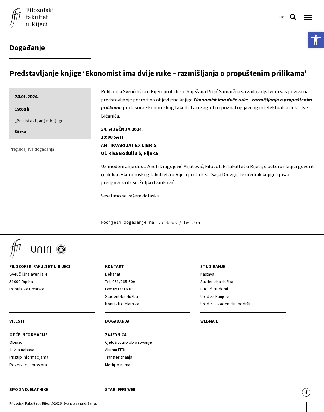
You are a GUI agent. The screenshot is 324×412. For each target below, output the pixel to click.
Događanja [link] (117, 321)
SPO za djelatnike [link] (28, 389)
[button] (293, 17)
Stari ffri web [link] (120, 389)
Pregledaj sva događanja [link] (31, 149)
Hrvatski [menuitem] (281, 17)
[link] (316, 40)
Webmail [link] (209, 321)
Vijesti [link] (16, 321)
